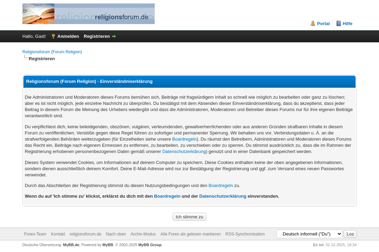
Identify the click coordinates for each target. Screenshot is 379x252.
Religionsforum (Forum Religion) (52, 52)
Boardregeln (184, 139)
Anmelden (68, 36)
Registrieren (97, 36)
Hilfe (347, 23)
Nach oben (116, 234)
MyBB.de (71, 245)
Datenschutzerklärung (184, 151)
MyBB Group (149, 245)
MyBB (107, 245)
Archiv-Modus (143, 234)
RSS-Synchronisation (245, 234)
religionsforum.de (85, 234)
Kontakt (58, 234)
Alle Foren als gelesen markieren (191, 234)
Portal (323, 23)
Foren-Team (35, 234)
